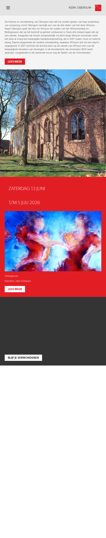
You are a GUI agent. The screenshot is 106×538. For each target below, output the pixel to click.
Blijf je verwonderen (23, 357)
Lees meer (15, 61)
